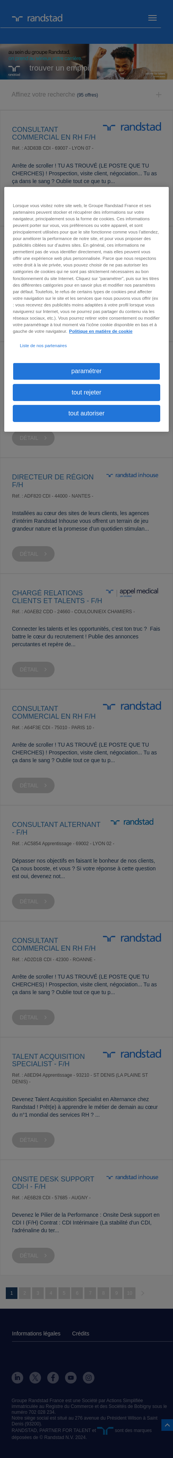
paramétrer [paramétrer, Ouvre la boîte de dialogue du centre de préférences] (86, 371)
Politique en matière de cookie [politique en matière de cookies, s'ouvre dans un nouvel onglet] (101, 331)
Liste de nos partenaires (43, 345)
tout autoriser (86, 413)
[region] (86, 309)
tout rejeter (86, 392)
